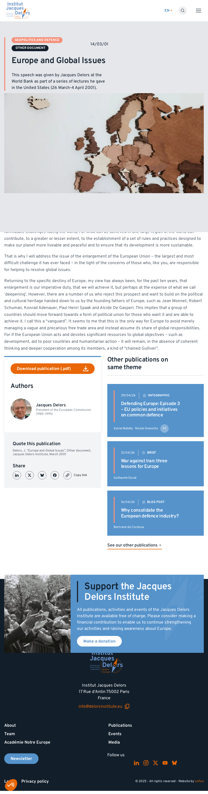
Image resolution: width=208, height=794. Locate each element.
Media (114, 742)
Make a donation (99, 641)
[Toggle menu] (198, 10)
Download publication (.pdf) (52, 369)
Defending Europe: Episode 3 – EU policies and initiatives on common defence (150, 409)
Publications (120, 725)
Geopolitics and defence (37, 40)
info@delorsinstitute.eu (104, 706)
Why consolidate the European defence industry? (150, 513)
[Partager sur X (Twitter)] (29, 475)
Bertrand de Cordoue (129, 527)
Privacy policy (35, 781)
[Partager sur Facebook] (55, 475)
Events (115, 734)
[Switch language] (168, 10)
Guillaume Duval (125, 478)
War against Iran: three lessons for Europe (144, 464)
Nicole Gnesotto (146, 428)
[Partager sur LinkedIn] (17, 475)
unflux (199, 781)
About (10, 725)
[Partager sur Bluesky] (42, 475)
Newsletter (21, 759)
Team (9, 734)
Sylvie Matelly (123, 428)
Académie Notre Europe (27, 742)
